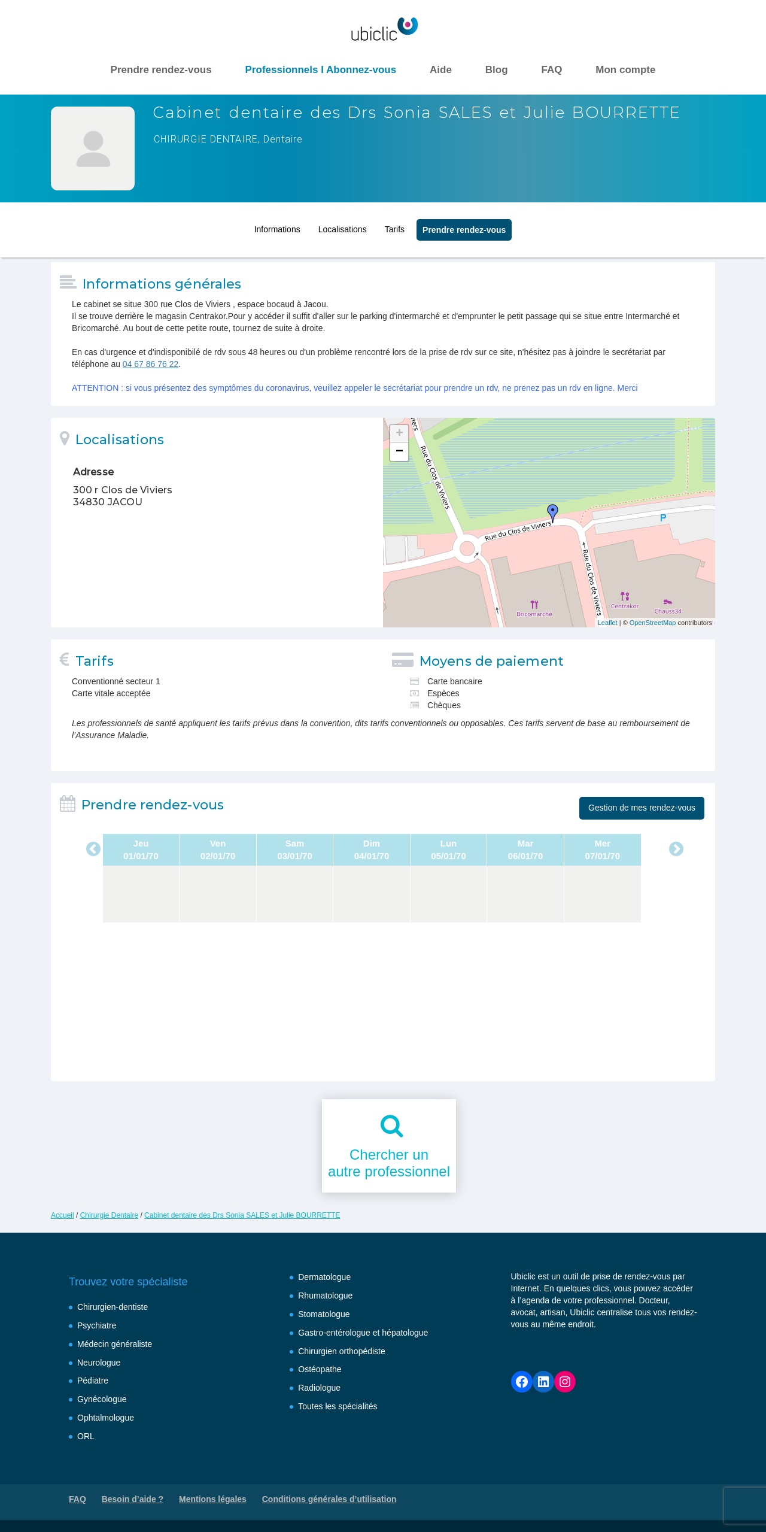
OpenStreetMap (653, 622)
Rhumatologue (325, 1295)
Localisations (342, 226)
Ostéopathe (319, 1369)
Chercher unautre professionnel (389, 1163)
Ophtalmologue (105, 1417)
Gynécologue (102, 1399)
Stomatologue (323, 1314)
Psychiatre (96, 1325)
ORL (86, 1436)
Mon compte (625, 69)
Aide (441, 69)
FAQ (551, 69)
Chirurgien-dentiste (112, 1307)
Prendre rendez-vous (161, 69)
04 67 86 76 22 (150, 364)
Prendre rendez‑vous (464, 227)
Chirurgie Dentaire (109, 1215)
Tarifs (395, 226)
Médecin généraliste (114, 1344)
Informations (277, 226)
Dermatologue (324, 1277)
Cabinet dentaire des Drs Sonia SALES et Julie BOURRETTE (242, 1215)
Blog (496, 69)
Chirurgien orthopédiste (341, 1351)
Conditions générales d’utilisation (329, 1499)
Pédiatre (92, 1380)
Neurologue (98, 1362)
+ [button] (399, 434)
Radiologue (319, 1388)
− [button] (399, 452)
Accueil (62, 1215)
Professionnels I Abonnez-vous (321, 69)
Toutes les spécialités (337, 1406)
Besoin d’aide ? (132, 1499)
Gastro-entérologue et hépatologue (363, 1332)
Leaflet (608, 622)
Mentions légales (213, 1499)
